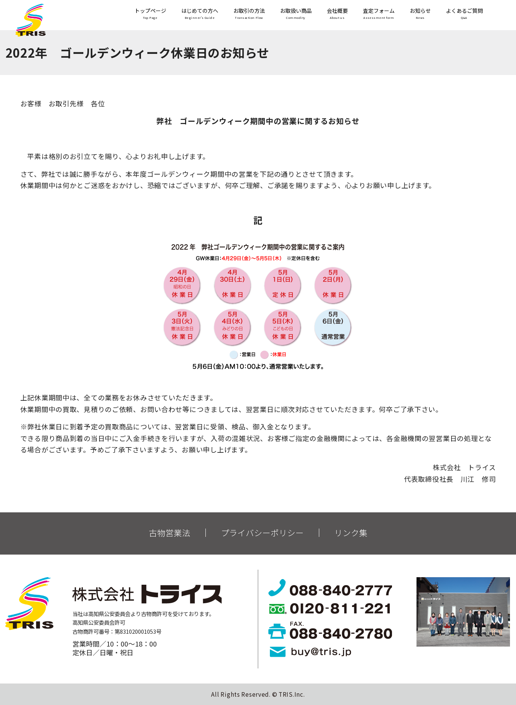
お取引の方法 (249, 14)
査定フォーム (379, 14)
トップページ (150, 14)
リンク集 (350, 533)
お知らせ (420, 14)
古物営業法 (169, 533)
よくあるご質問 (464, 14)
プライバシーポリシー (262, 533)
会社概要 (337, 14)
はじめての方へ (199, 14)
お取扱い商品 (296, 14)
